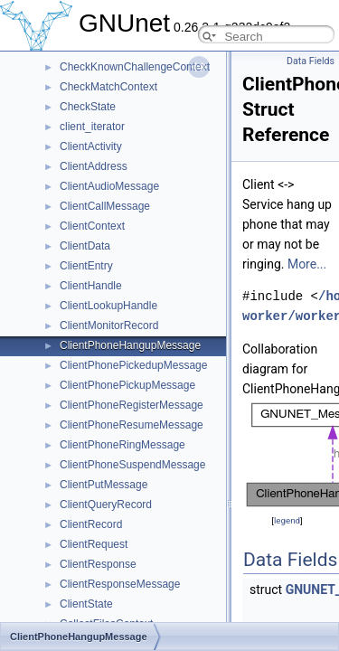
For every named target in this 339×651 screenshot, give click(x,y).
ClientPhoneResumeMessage (131, 425)
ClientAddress (93, 166)
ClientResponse (98, 564)
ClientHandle (91, 285)
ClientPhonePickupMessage (127, 385)
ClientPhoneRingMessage (122, 445)
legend (287, 520)
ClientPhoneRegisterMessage (131, 405)
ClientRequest (93, 544)
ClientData (85, 246)
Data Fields (310, 61)
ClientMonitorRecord (109, 325)
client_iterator (92, 126)
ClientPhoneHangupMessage (130, 345)
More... (306, 264)
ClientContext (92, 226)
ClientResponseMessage (120, 584)
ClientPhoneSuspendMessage (132, 464)
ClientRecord (91, 524)
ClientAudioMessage (109, 186)
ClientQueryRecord (106, 504)
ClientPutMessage (103, 484)
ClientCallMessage (105, 206)
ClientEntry (86, 265)
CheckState (88, 106)
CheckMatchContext (108, 86)
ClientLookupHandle (108, 305)
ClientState (86, 604)
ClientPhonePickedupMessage (133, 365)
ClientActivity (91, 146)
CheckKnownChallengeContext (135, 67)
